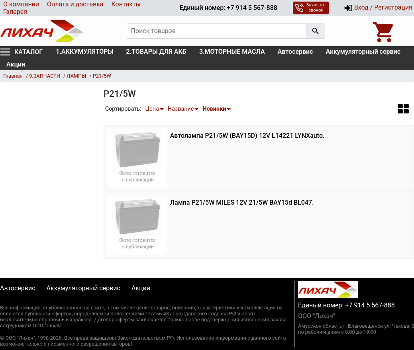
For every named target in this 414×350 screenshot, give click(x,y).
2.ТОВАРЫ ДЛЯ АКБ (156, 51)
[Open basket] (384, 31)
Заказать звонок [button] (310, 7)
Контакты (125, 4)
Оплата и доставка (75, 4)
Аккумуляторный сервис (363, 51)
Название (181, 109)
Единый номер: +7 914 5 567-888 (228, 8)
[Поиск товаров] (216, 31)
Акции (15, 64)
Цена (152, 109)
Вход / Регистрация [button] (378, 8)
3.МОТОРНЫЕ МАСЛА (232, 51)
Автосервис (295, 51)
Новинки (214, 109)
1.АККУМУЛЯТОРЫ (84, 51)
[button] (403, 108)
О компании (21, 4)
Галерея (15, 12)
